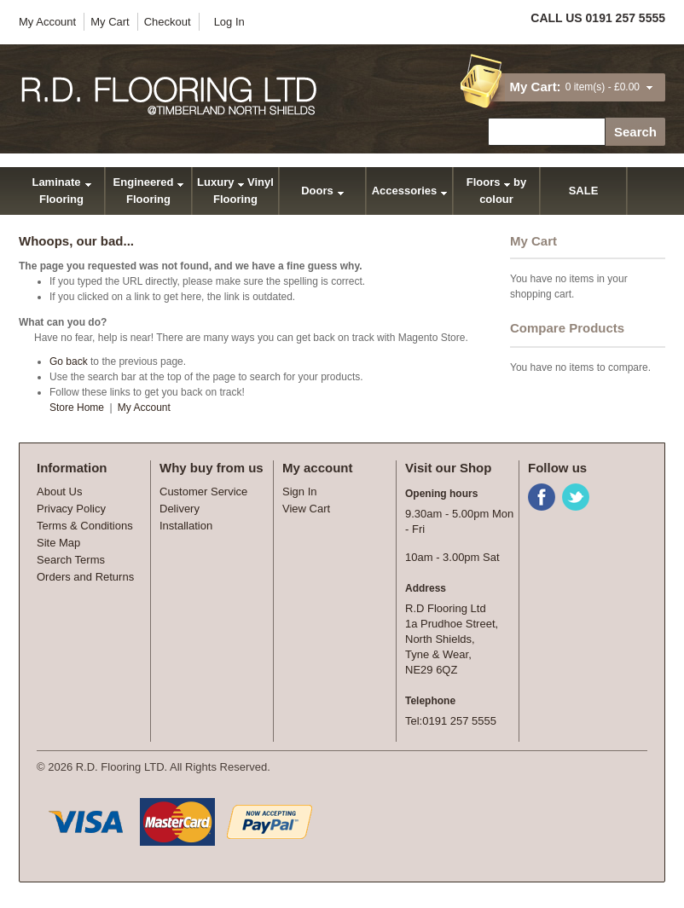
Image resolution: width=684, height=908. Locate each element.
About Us (59, 491)
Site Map (58, 542)
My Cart (110, 21)
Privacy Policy (71, 508)
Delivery (179, 508)
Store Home (76, 408)
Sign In (299, 491)
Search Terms (71, 559)
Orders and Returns (85, 576)
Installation (185, 525)
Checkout (167, 21)
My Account (47, 21)
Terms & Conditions (85, 525)
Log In (229, 21)
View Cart (306, 508)
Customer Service (203, 491)
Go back (68, 361)
